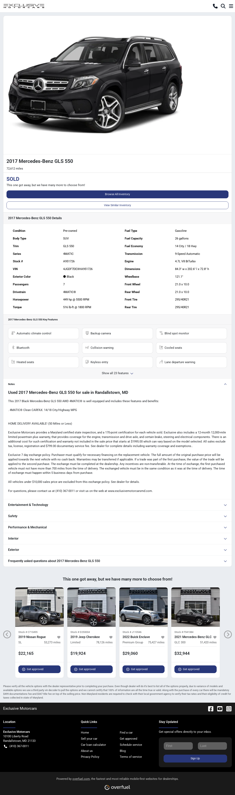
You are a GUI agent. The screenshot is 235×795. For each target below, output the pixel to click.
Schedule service (131, 745)
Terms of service (131, 757)
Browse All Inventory (117, 194)
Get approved (32, 669)
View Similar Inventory (117, 205)
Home (85, 732)
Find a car (126, 732)
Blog (123, 751)
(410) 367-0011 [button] (16, 746)
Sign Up (195, 758)
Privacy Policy (90, 757)
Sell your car (89, 738)
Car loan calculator (93, 745)
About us (87, 751)
